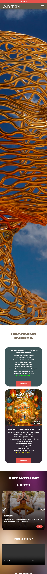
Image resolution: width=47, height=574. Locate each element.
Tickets (23, 384)
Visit (39, 526)
